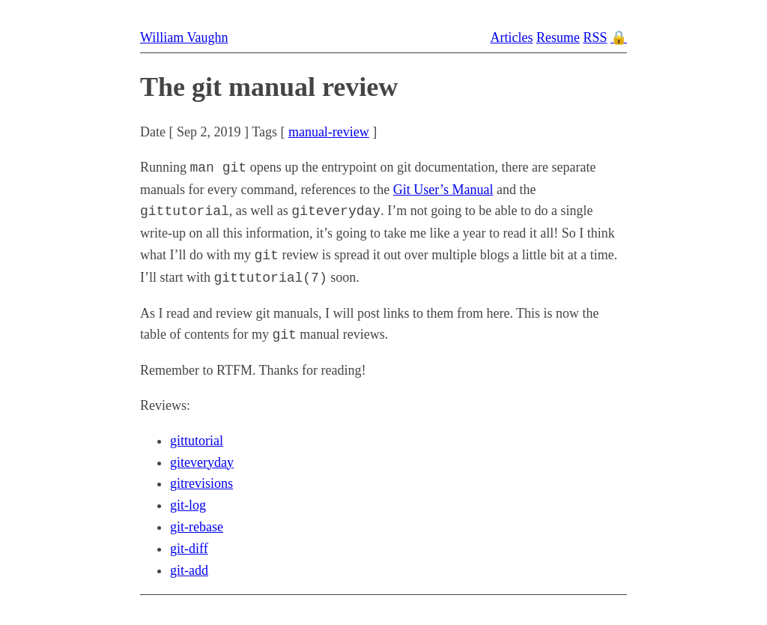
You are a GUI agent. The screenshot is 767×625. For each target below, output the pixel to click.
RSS (595, 37)
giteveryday (202, 462)
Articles (511, 37)
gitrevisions (201, 483)
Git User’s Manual (443, 189)
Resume (558, 37)
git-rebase (196, 526)
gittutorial (196, 440)
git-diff (189, 548)
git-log (188, 505)
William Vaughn (184, 37)
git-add (189, 570)
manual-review (328, 131)
